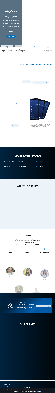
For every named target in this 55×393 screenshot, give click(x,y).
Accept (39, 391)
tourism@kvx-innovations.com (8, 386)
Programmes (11, 36)
